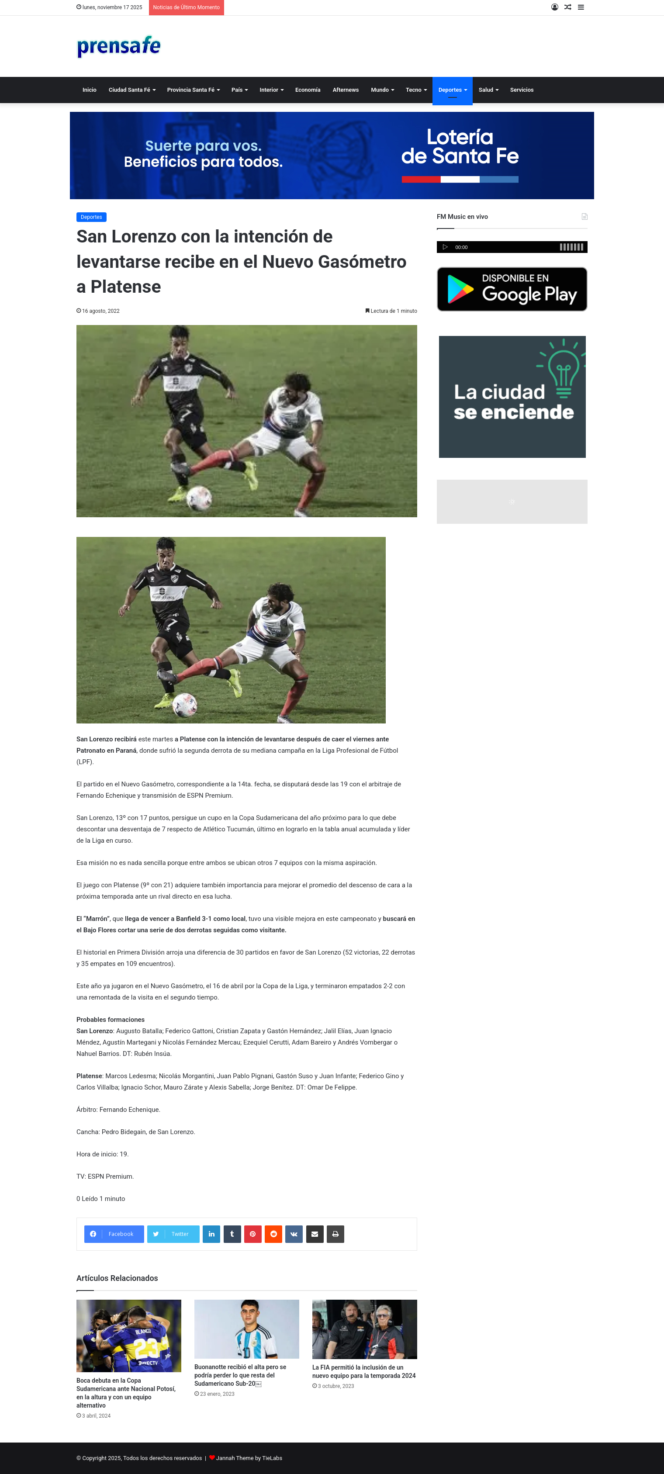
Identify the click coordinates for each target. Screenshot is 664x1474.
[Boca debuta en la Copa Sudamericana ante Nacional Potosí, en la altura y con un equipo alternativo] (128, 1336)
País (237, 90)
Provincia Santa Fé (190, 90)
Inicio (90, 90)
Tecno (414, 90)
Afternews (346, 90)
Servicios (522, 90)
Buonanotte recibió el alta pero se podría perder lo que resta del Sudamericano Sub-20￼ (240, 1375)
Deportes (450, 90)
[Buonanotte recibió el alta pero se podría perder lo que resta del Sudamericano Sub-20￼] (246, 1329)
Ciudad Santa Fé (129, 90)
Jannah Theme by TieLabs (249, 1458)
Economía (308, 90)
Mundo (380, 90)
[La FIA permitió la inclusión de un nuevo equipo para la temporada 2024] (364, 1329)
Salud (486, 90)
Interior (268, 90)
